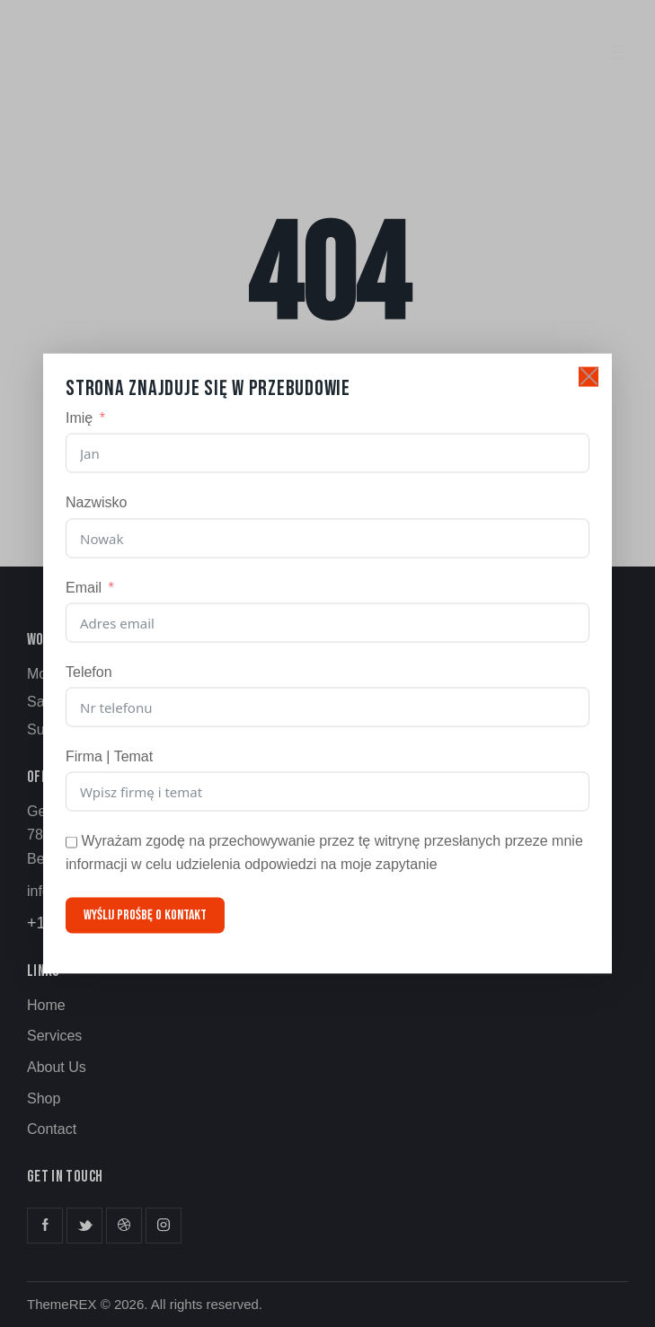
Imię (79, 418)
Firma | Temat (109, 756)
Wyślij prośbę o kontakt (145, 914)
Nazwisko (96, 502)
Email (84, 586)
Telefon (89, 671)
